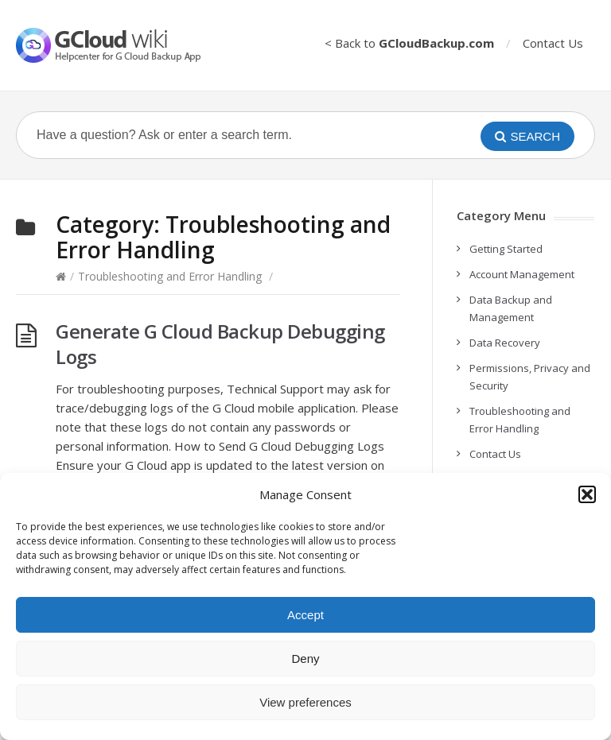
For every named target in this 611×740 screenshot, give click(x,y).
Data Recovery (504, 342)
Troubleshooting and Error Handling (170, 276)
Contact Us (553, 43)
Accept (305, 615)
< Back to (409, 43)
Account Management (521, 274)
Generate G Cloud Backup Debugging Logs (220, 344)
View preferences (305, 702)
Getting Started (506, 249)
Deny (305, 658)
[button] (587, 494)
